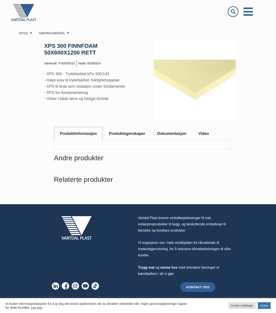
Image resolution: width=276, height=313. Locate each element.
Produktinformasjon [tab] (78, 133)
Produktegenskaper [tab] (127, 133)
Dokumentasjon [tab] (171, 133)
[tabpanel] (142, 144)
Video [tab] (203, 133)
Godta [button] (264, 305)
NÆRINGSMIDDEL (54, 33)
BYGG (25, 33)
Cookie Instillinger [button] (242, 305)
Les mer (36, 307)
